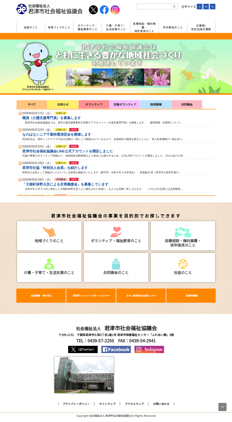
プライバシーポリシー (76, 404)
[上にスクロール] (222, 407)
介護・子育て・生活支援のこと (116, 27)
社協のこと (31, 27)
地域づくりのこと (59, 27)
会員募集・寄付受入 (41, 295)
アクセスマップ (134, 404)
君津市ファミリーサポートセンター (91, 295)
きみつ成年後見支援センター (141, 295)
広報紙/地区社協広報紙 (201, 27)
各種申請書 (191, 295)
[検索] (155, 6)
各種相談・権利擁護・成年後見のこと (144, 27)
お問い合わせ (161, 404)
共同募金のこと (173, 27)
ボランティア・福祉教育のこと (88, 27)
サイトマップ (107, 404)
